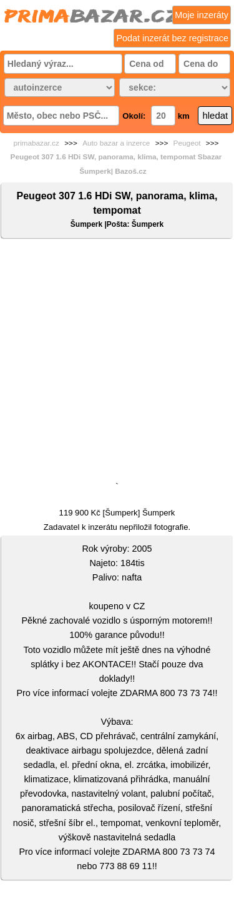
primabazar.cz (36, 143)
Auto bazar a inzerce (116, 143)
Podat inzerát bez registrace (172, 38)
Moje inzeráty (201, 15)
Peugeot (187, 143)
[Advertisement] (117, 363)
